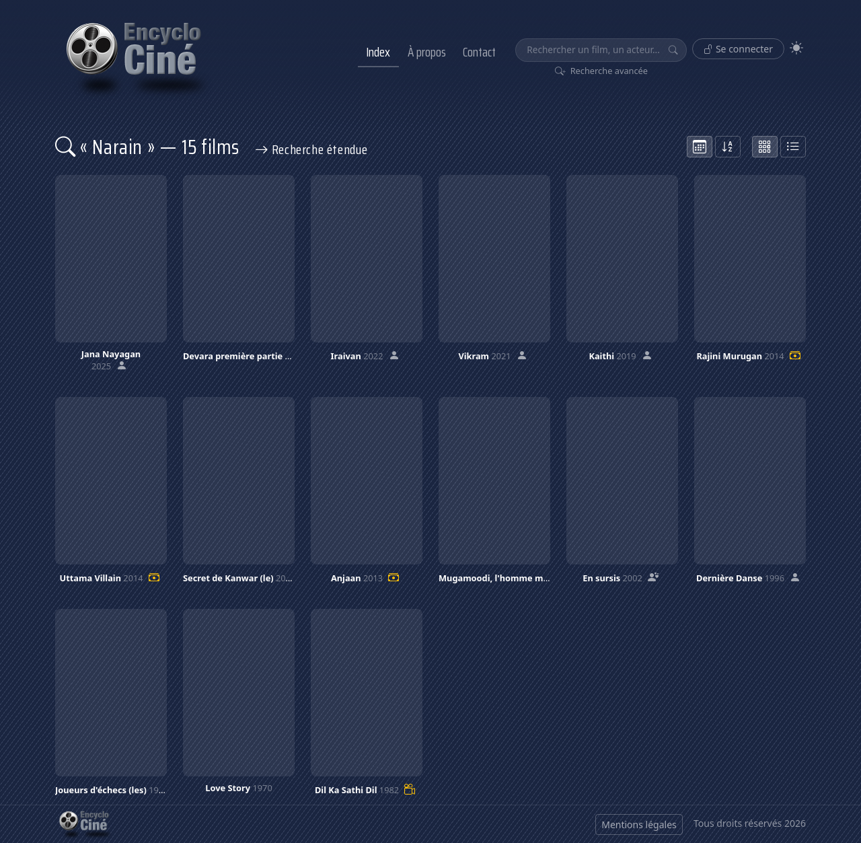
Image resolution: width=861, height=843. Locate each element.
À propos (427, 52)
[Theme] (796, 48)
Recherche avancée (601, 71)
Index (378, 52)
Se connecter (738, 48)
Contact (479, 52)
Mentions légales (639, 824)
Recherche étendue (311, 149)
